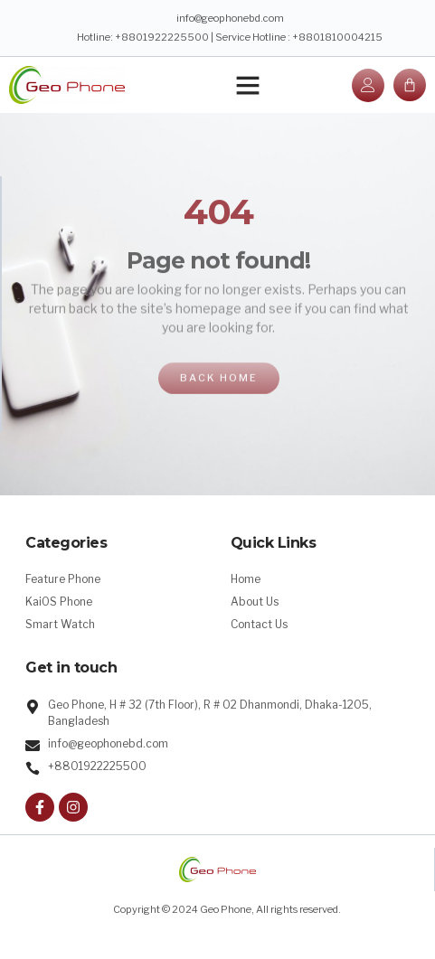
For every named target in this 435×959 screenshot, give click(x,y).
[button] (248, 85)
